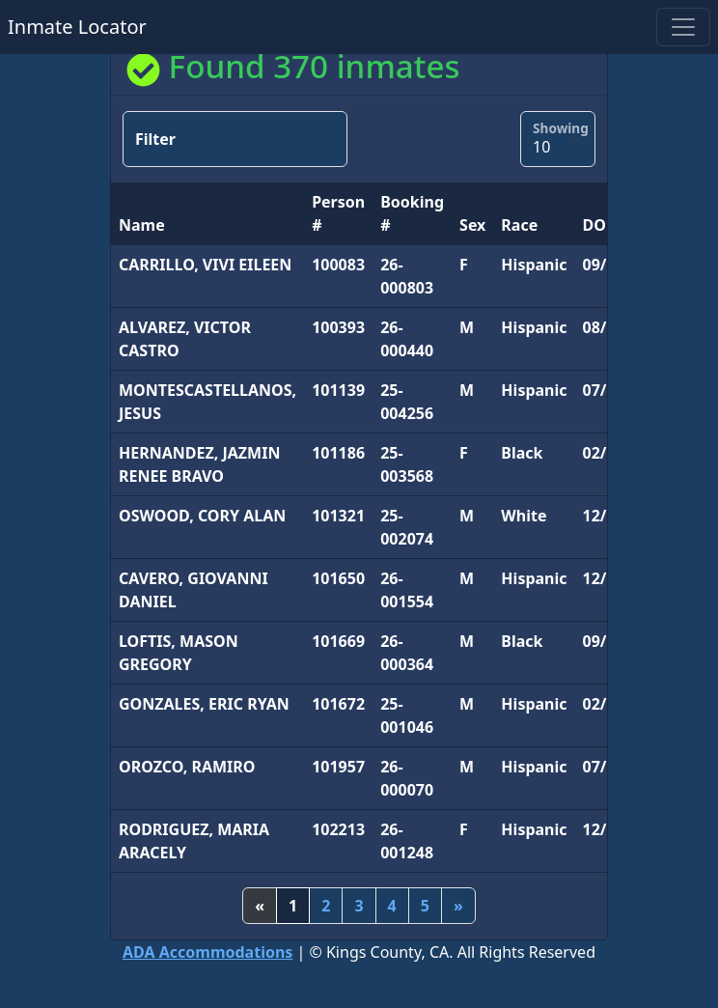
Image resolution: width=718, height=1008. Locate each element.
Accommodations (207, 952)
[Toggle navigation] (683, 27)
